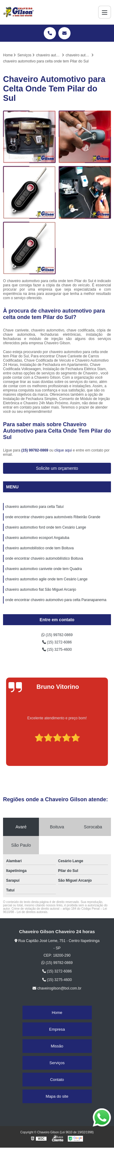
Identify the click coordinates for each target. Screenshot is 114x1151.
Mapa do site (57, 1096)
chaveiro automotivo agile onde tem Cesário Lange (46, 579)
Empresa (57, 1029)
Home (57, 1012)
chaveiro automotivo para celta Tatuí (34, 507)
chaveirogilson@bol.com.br (57, 988)
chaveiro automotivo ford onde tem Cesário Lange (45, 527)
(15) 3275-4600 (57, 649)
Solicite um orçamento (57, 468)
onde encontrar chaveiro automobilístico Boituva (44, 558)
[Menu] (104, 12)
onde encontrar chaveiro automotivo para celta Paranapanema (55, 600)
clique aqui (63, 450)
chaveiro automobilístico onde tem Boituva (39, 548)
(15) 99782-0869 (35, 450)
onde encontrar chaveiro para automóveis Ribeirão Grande (52, 517)
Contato (57, 1079)
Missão (57, 1046)
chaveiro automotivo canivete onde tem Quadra (43, 569)
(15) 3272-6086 (57, 642)
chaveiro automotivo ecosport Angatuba (37, 538)
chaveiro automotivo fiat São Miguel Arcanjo (40, 589)
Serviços (57, 1063)
